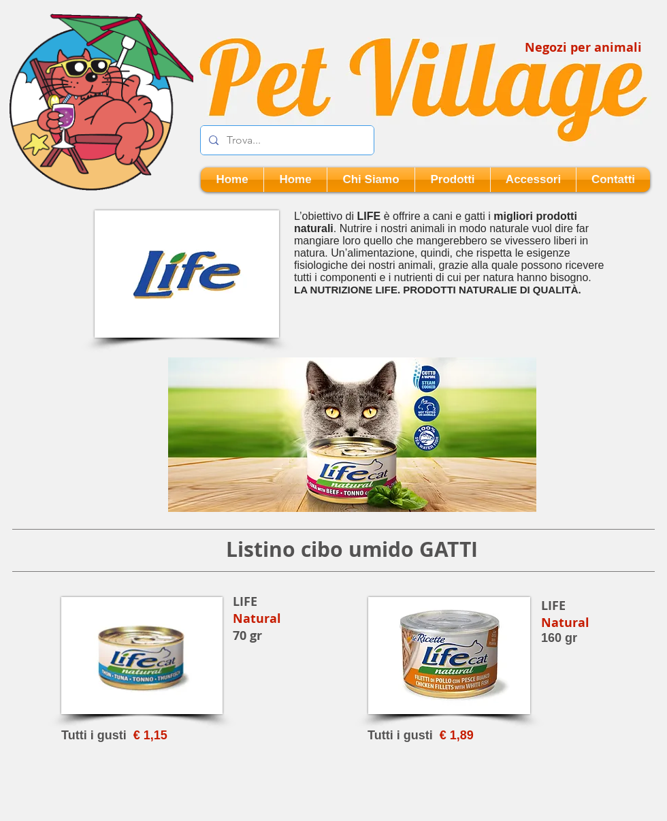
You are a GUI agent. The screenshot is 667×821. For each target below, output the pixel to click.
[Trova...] (286, 140)
